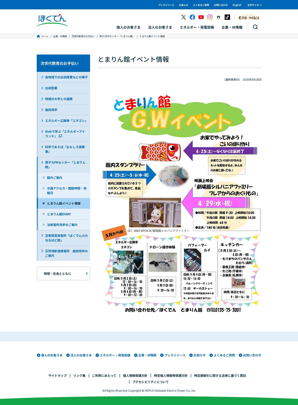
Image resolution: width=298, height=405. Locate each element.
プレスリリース (166, 4)
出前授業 (51, 88)
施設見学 (51, 109)
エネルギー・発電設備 (115, 355)
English (237, 4)
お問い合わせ (221, 4)
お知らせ (183, 4)
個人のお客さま (51, 355)
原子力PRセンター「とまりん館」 (117, 36)
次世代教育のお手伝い (83, 36)
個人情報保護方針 (135, 375)
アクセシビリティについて (151, 381)
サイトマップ (57, 375)
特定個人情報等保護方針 (171, 375)
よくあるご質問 (201, 4)
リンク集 (79, 375)
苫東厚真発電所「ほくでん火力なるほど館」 (66, 237)
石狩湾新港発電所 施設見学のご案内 (66, 253)
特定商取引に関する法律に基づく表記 (220, 375)
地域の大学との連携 (59, 98)
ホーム (45, 36)
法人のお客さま (81, 355)
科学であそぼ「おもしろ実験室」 (65, 149)
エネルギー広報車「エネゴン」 (66, 120)
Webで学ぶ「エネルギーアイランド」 (65, 133)
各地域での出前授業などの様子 (66, 77)
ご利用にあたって (104, 375)
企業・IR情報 (60, 36)
